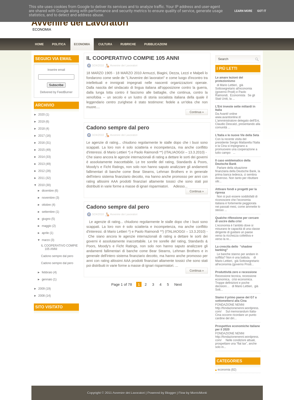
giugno (46, 219)
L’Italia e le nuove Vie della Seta (237, 135)
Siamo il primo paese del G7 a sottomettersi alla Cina (236, 299)
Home (39, 44)
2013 (42, 164)
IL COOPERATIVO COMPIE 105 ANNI (132, 58)
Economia (82, 44)
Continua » (197, 112)
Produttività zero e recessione (236, 272)
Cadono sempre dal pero (57, 256)
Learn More (243, 11)
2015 (42, 149)
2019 (42, 121)
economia (224, 369)
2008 (42, 295)
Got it (261, 11)
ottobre (47, 204)
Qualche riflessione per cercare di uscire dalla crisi (237, 219)
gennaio (47, 279)
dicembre (48, 190)
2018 (42, 128)
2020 (42, 114)
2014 (42, 157)
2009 (42, 288)
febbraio (47, 272)
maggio (47, 226)
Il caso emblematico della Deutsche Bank (233, 162)
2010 (42, 185)
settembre (49, 211)
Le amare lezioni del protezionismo (229, 79)
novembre (49, 197)
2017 (42, 135)
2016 (42, 142)
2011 (42, 178)
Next (178, 284)
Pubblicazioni (155, 44)
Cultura (105, 44)
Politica (59, 44)
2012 (42, 171)
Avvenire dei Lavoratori (80, 22)
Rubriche (128, 44)
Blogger (170, 393)
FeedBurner (64, 92)
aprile (46, 233)
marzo (46, 240)
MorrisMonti (198, 393)
